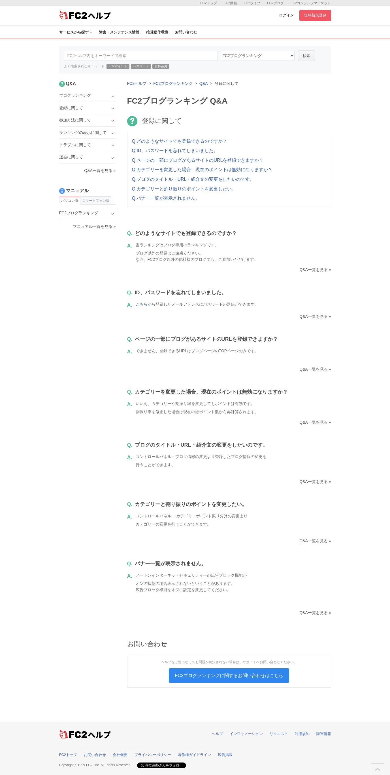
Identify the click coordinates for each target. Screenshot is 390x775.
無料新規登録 (315, 15)
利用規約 (302, 734)
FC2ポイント (118, 66)
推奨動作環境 (157, 32)
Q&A (203, 83)
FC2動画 (230, 3)
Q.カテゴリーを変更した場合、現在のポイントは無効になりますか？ (202, 169)
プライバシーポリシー (152, 755)
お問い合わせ (186, 32)
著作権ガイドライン (194, 755)
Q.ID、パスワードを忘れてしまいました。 (175, 150)
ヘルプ (217, 734)
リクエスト (279, 734)
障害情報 (323, 734)
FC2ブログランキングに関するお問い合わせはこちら (229, 675)
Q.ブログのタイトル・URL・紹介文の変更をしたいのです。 (193, 179)
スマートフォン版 (95, 201)
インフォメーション (246, 734)
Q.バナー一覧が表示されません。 (166, 198)
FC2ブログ (275, 3)
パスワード (141, 66)
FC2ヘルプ (136, 83)
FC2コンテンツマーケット (311, 3)
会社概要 (120, 755)
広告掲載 (225, 755)
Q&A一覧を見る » (315, 269)
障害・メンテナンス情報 (119, 32)
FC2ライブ (252, 3)
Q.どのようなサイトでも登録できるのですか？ (179, 141)
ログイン (286, 15)
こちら (142, 304)
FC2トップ (208, 3)
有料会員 (161, 66)
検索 (306, 56)
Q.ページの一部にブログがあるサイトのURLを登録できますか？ (198, 160)
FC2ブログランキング (172, 83)
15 (258, 55)
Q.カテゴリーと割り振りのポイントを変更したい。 (184, 188)
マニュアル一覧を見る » (94, 226)
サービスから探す (75, 32)
